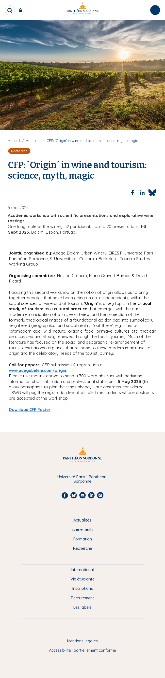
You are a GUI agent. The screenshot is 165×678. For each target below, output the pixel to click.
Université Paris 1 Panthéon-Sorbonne (82, 479)
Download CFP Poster (29, 409)
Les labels (82, 607)
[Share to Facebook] (132, 193)
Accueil (14, 140)
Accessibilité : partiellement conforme (82, 650)
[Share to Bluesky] (152, 193)
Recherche (82, 548)
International (82, 569)
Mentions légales (82, 641)
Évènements (82, 529)
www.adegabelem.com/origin (37, 370)
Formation (82, 539)
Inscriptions (82, 588)
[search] (10, 10)
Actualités (82, 520)
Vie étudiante (82, 579)
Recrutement (82, 598)
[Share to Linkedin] (142, 193)
